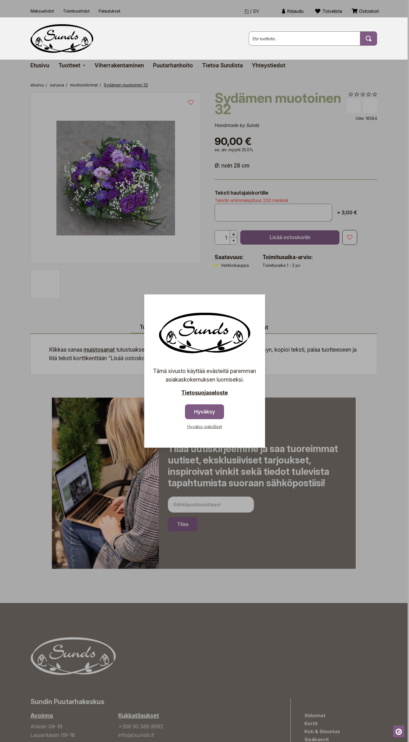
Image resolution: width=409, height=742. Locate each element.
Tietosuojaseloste (204, 393)
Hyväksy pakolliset (204, 426)
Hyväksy (204, 411)
